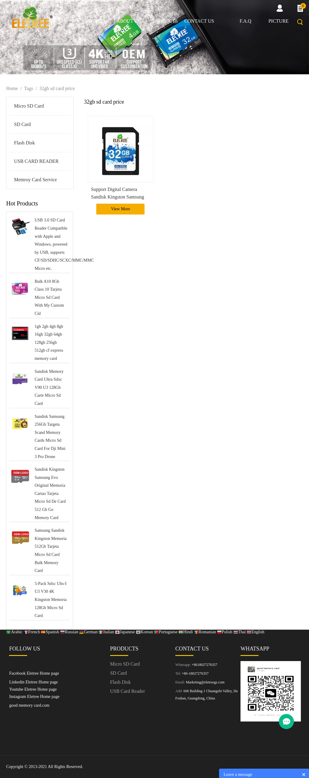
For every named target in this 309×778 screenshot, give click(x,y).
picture (279, 21)
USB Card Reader (127, 691)
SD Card (22, 124)
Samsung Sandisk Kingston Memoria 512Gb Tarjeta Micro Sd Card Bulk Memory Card (51, 550)
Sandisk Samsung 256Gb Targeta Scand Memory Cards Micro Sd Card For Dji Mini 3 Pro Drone (50, 436)
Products (165, 21)
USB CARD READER (36, 161)
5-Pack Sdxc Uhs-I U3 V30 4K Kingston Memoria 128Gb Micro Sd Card (51, 599)
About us (129, 21)
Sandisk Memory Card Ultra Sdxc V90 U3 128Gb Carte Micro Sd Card (49, 387)
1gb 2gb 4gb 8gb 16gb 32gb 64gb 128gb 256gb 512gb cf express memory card (49, 342)
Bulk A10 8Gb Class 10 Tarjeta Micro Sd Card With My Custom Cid (49, 297)
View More (120, 209)
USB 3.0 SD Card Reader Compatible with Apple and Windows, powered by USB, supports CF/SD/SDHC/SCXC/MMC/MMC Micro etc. (51, 244)
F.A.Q (245, 21)
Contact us (199, 21)
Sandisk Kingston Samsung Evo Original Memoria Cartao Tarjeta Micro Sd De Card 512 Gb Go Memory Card (50, 493)
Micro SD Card (29, 105)
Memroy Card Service (35, 179)
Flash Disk (24, 142)
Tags (28, 88)
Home (96, 21)
